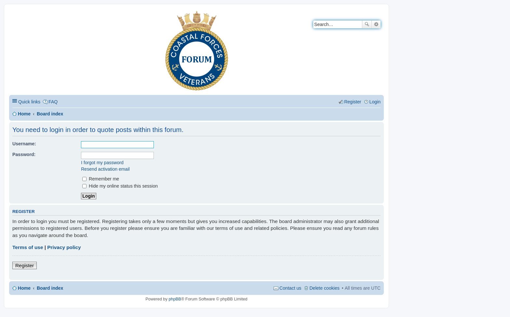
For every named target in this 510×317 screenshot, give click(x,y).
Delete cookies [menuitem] (324, 288)
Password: (23, 154)
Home (24, 113)
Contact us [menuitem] (290, 288)
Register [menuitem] (352, 101)
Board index (50, 113)
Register (24, 265)
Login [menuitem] (375, 101)
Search (367, 24)
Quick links (29, 101)
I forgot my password (102, 162)
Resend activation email (105, 169)
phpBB (174, 299)
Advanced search (376, 24)
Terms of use (27, 247)
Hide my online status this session (120, 186)
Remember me (100, 178)
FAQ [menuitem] (53, 101)
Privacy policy (64, 247)
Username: (24, 143)
